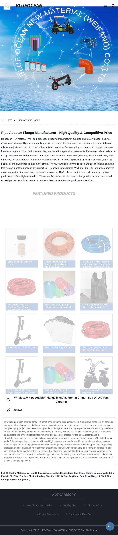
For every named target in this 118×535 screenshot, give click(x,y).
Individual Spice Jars (48, 514)
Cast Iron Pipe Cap (19, 479)
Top (110, 525)
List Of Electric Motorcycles (15, 473)
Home (9, 120)
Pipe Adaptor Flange (29, 120)
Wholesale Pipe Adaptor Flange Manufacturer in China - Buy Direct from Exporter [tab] (58, 399)
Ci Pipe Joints (95, 505)
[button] (105, 6)
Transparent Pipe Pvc (81, 514)
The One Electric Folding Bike (35, 476)
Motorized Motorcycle (97, 473)
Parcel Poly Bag (59, 476)
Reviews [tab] (15, 410)
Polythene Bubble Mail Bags (83, 476)
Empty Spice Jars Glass (72, 473)
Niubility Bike (70, 505)
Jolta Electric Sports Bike (39, 505)
